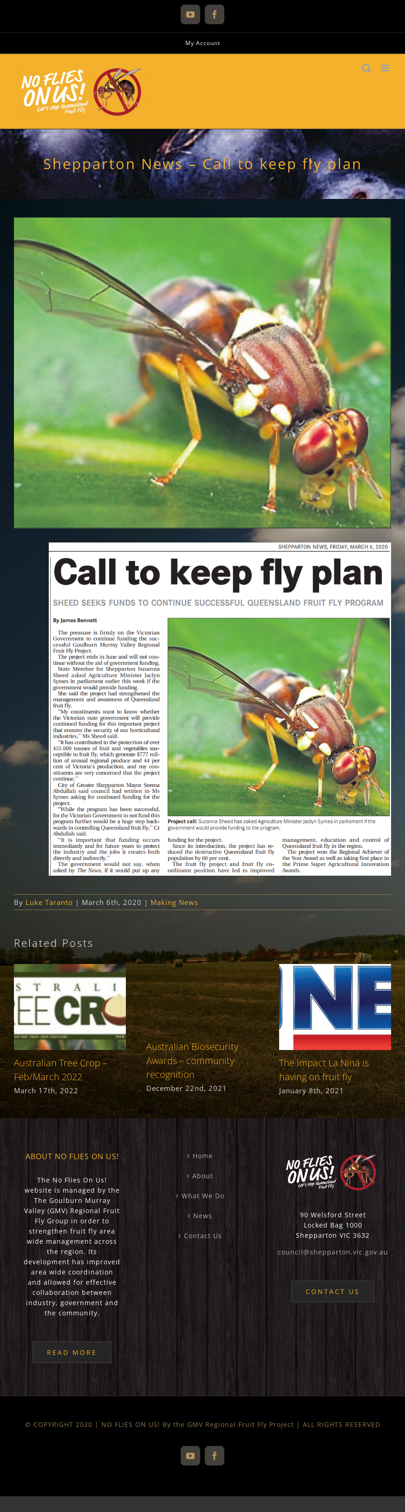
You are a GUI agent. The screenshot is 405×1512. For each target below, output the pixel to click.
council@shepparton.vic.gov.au (333, 1252)
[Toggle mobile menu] (386, 68)
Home (203, 1155)
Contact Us (203, 1235)
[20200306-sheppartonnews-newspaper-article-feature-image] (202, 373)
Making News (174, 902)
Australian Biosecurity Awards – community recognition (192, 1060)
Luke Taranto (49, 902)
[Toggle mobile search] (367, 68)
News (202, 1215)
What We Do (203, 1195)
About (202, 1175)
